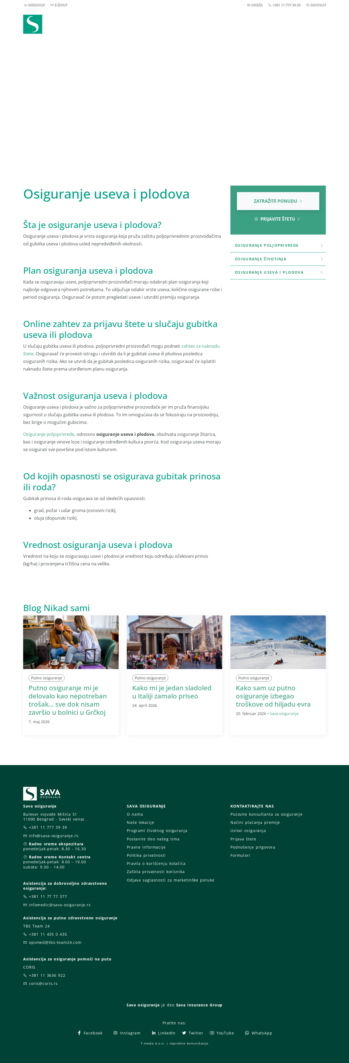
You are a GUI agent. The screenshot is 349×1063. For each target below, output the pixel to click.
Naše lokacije (140, 822)
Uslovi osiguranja (248, 830)
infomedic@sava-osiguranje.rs (60, 904)
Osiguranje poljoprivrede (48, 434)
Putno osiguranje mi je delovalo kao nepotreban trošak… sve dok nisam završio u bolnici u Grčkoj (68, 700)
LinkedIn (163, 1033)
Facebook (90, 1033)
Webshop (137, 24)
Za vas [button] (287, 24)
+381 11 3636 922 (47, 975)
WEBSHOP (36, 4)
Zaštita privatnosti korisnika (156, 871)
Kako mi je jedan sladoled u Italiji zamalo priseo (172, 691)
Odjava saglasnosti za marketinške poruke (170, 880)
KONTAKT (318, 4)
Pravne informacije (146, 847)
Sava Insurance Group (199, 1004)
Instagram (127, 1033)
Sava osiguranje (284, 713)
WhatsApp (258, 1033)
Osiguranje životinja (279, 258)
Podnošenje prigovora (252, 847)
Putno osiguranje (46, 677)
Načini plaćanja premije (255, 822)
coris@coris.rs (43, 983)
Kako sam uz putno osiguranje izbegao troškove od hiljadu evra (273, 695)
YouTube (221, 1033)
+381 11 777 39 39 (286, 4)
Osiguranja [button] (172, 24)
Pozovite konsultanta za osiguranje (266, 814)
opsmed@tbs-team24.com (55, 942)
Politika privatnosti (146, 855)
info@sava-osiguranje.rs (54, 835)
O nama (135, 814)
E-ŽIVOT (60, 4)
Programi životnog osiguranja (157, 830)
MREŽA (257, 4)
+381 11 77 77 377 (48, 896)
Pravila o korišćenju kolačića (156, 863)
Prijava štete (219, 24)
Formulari (240, 855)
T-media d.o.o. (153, 1043)
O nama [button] (254, 24)
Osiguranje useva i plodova (279, 272)
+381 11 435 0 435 (48, 934)
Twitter (192, 1033)
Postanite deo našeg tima (153, 839)
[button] (316, 24)
